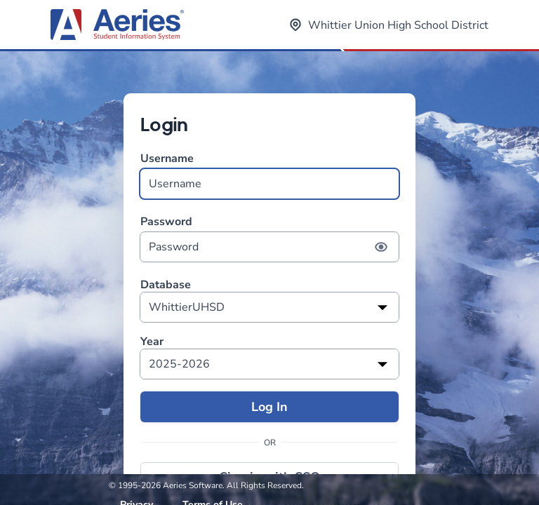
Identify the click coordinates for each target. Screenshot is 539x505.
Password (269, 238)
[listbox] (269, 307)
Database (165, 285)
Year (152, 342)
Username (269, 175)
